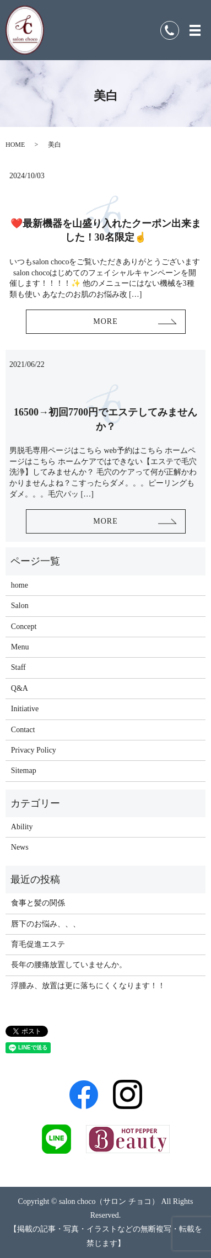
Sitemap (23, 770)
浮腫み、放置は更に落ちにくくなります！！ (88, 986)
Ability (22, 827)
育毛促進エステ (38, 944)
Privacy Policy (33, 750)
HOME (15, 144)
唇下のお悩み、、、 (45, 924)
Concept (24, 626)
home (19, 585)
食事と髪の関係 (38, 903)
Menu (20, 647)
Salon (20, 605)
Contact (23, 730)
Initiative (25, 709)
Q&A (19, 688)
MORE (105, 321)
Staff (18, 667)
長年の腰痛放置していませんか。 (69, 965)
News (20, 847)
